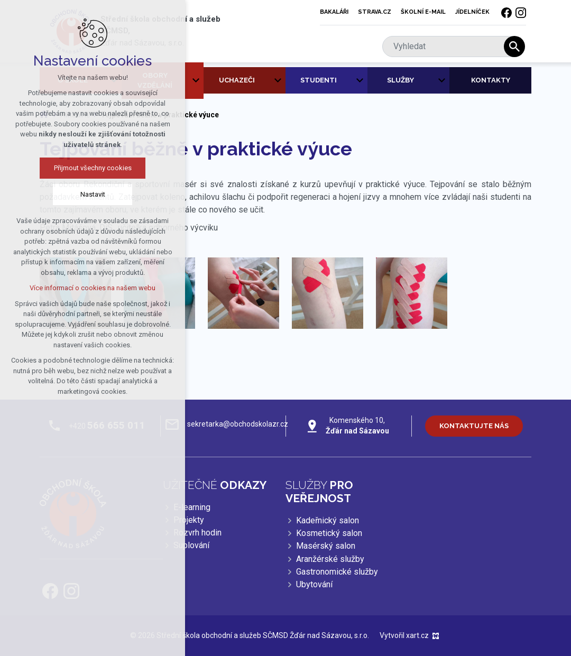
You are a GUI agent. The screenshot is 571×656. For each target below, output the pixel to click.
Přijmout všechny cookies (93, 168)
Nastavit (92, 194)
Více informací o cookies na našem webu (92, 288)
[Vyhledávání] (514, 46)
